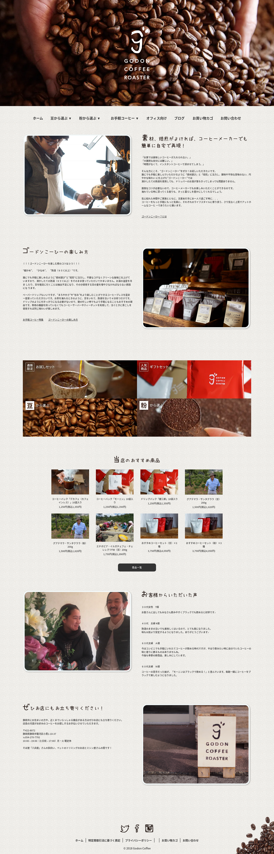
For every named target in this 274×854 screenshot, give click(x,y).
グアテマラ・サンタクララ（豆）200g (204, 500)
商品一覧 (137, 567)
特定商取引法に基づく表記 (104, 840)
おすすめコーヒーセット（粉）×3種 (204, 544)
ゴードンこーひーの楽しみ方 (63, 319)
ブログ (179, 118)
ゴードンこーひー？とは (154, 216)
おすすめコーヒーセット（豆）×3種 (159, 544)
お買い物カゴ (203, 118)
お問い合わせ (231, 118)
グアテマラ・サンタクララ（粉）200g (70, 545)
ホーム (38, 118)
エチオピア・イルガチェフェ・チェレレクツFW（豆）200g (114, 548)
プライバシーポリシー (138, 840)
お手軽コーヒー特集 (33, 319)
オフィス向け (156, 118)
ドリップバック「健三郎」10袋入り (159, 499)
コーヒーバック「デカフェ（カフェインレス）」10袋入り (70, 500)
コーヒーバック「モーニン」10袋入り (114, 500)
